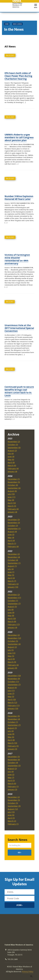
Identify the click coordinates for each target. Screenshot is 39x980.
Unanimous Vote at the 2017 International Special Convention (19, 328)
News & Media (17, 24)
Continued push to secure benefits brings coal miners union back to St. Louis (19, 391)
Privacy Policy (27, 971)
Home (7, 24)
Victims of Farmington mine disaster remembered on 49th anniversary (17, 259)
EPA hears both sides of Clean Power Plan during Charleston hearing (18, 76)
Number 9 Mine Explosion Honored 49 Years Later (19, 198)
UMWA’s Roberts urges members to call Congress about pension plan (19, 137)
